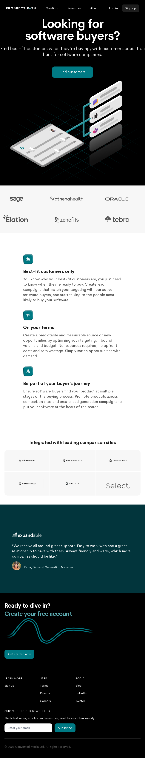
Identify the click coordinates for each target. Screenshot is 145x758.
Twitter (80, 701)
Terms (44, 686)
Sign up (130, 8)
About (94, 8)
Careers (45, 701)
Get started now (19, 654)
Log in (113, 8)
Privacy (45, 693)
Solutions (52, 8)
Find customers (72, 72)
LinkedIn (81, 693)
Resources (74, 8)
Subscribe (65, 728)
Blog (78, 686)
